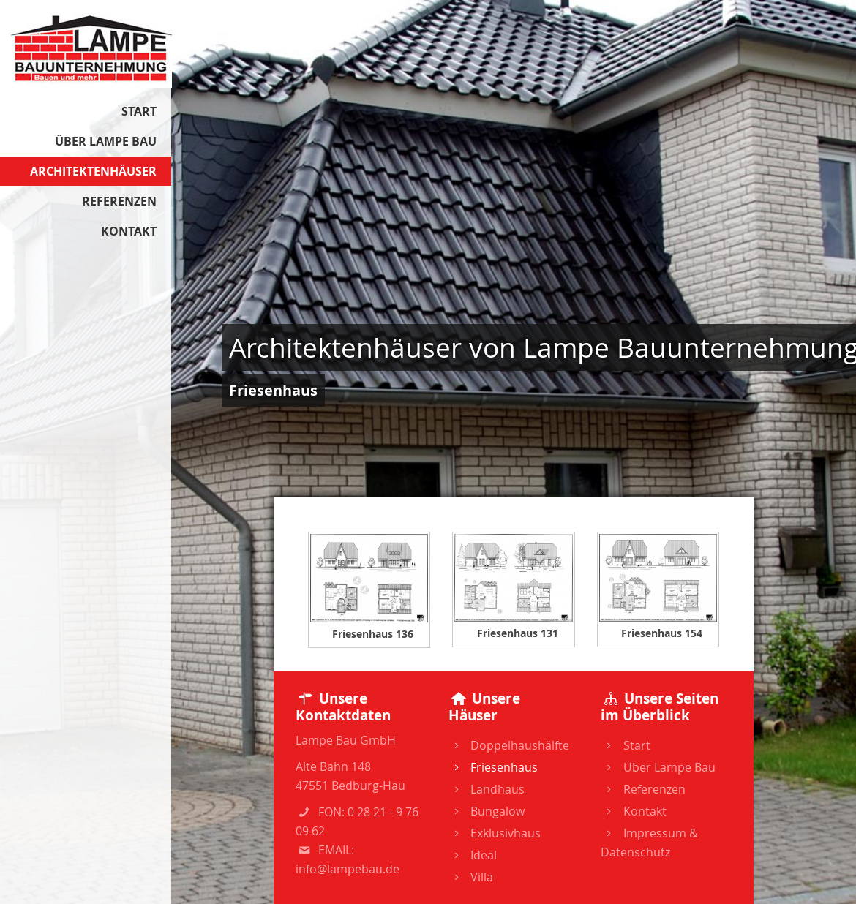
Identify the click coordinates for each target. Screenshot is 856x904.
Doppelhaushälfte (508, 745)
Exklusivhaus (494, 833)
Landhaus (486, 789)
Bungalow (486, 811)
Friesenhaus (493, 767)
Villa (470, 877)
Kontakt (633, 811)
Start (625, 745)
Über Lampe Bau (658, 767)
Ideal (472, 855)
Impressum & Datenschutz (649, 842)
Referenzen (643, 789)
